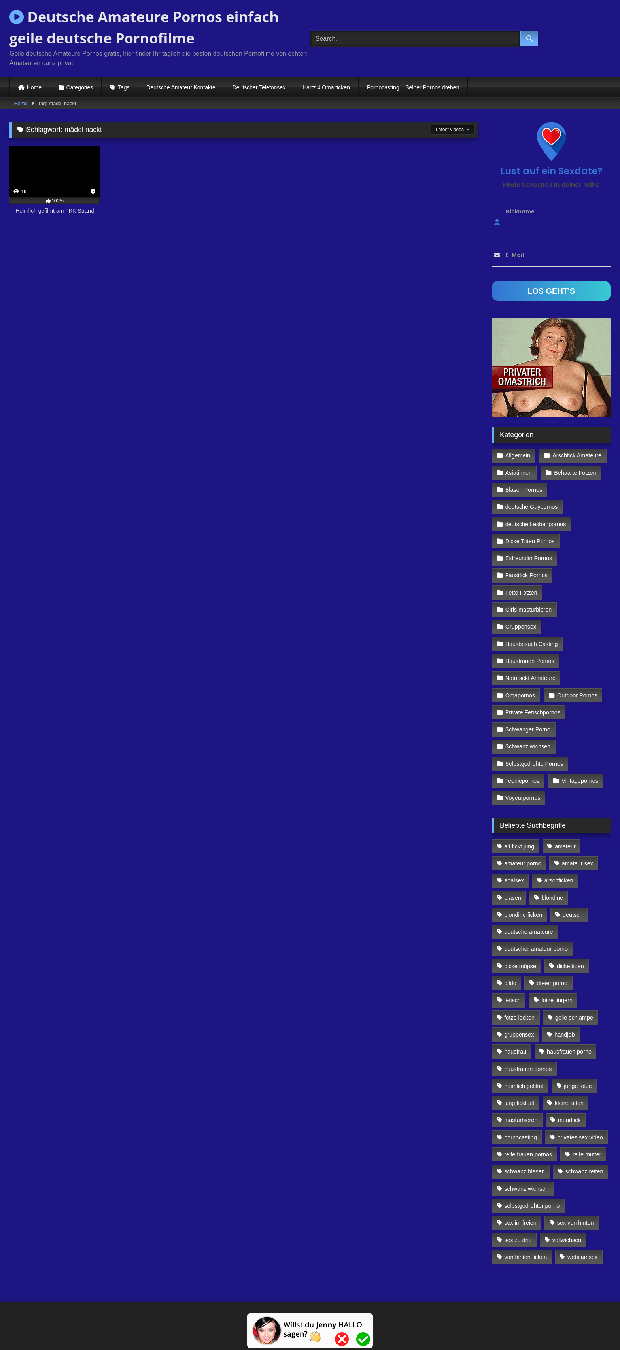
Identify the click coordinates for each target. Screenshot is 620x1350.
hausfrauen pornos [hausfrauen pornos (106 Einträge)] (528, 1069)
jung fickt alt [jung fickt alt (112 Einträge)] (519, 1103)
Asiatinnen (518, 473)
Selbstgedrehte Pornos (534, 764)
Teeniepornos (522, 781)
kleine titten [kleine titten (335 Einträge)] (569, 1103)
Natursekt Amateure (530, 678)
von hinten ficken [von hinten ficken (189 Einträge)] (525, 1257)
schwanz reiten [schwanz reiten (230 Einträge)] (584, 1171)
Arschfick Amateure (576, 455)
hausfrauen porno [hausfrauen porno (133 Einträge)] (569, 1051)
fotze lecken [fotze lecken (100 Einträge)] (519, 1017)
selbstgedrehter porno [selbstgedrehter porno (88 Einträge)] (532, 1206)
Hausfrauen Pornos (529, 661)
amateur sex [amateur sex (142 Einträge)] (577, 863)
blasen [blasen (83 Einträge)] (512, 898)
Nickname (520, 211)
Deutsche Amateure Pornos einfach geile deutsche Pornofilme (144, 27)
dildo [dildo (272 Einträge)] (510, 983)
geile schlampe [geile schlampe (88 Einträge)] (574, 1017)
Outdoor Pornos (577, 695)
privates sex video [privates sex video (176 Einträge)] (580, 1137)
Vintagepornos (579, 781)
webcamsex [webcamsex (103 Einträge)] (582, 1257)
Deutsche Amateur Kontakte (180, 87)
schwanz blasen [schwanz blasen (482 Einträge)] (524, 1171)
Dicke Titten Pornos (530, 541)
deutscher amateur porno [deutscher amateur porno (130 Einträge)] (536, 949)
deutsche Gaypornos (531, 507)
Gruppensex (520, 626)
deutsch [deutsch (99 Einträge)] (572, 915)
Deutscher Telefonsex (258, 87)
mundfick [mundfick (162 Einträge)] (569, 1120)
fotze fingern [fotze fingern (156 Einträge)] (557, 1000)
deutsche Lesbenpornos (535, 524)
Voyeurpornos (523, 798)
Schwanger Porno (527, 729)
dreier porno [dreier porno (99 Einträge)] (552, 983)
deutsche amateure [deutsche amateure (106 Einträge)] (528, 932)
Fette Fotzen (521, 592)
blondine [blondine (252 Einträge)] (552, 898)
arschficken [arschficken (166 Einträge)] (558, 880)
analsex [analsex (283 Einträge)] (514, 880)
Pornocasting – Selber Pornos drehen (413, 87)
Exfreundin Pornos (528, 558)
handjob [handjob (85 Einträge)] (564, 1034)
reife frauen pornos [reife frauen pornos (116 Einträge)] (528, 1154)
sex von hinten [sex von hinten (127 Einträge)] (575, 1223)
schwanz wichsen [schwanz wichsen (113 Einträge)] (526, 1189)
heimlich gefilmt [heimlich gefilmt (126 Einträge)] (523, 1086)
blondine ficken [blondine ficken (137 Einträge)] (523, 915)
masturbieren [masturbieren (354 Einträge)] (520, 1120)
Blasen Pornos (523, 490)
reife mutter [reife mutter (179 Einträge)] (587, 1154)
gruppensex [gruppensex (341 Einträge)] (519, 1034)
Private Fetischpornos (532, 712)
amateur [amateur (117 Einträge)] (565, 846)
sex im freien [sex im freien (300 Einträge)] (520, 1223)
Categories (79, 87)
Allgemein (517, 455)
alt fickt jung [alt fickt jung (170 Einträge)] (519, 846)
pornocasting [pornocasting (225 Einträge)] (520, 1137)
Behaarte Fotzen (575, 473)
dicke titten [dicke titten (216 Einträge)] (570, 966)
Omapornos (520, 695)
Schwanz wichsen (527, 746)
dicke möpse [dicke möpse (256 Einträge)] (520, 966)
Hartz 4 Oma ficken (326, 87)
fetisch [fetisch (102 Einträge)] (512, 1000)
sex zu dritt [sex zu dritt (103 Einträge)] (518, 1240)
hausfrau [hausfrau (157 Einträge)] (515, 1051)
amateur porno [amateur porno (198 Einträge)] (522, 863)
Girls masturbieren (528, 609)
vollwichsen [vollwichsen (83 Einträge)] (567, 1240)
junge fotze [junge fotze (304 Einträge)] (578, 1086)
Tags (124, 87)
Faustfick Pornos (526, 575)
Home (34, 87)
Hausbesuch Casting (531, 644)
